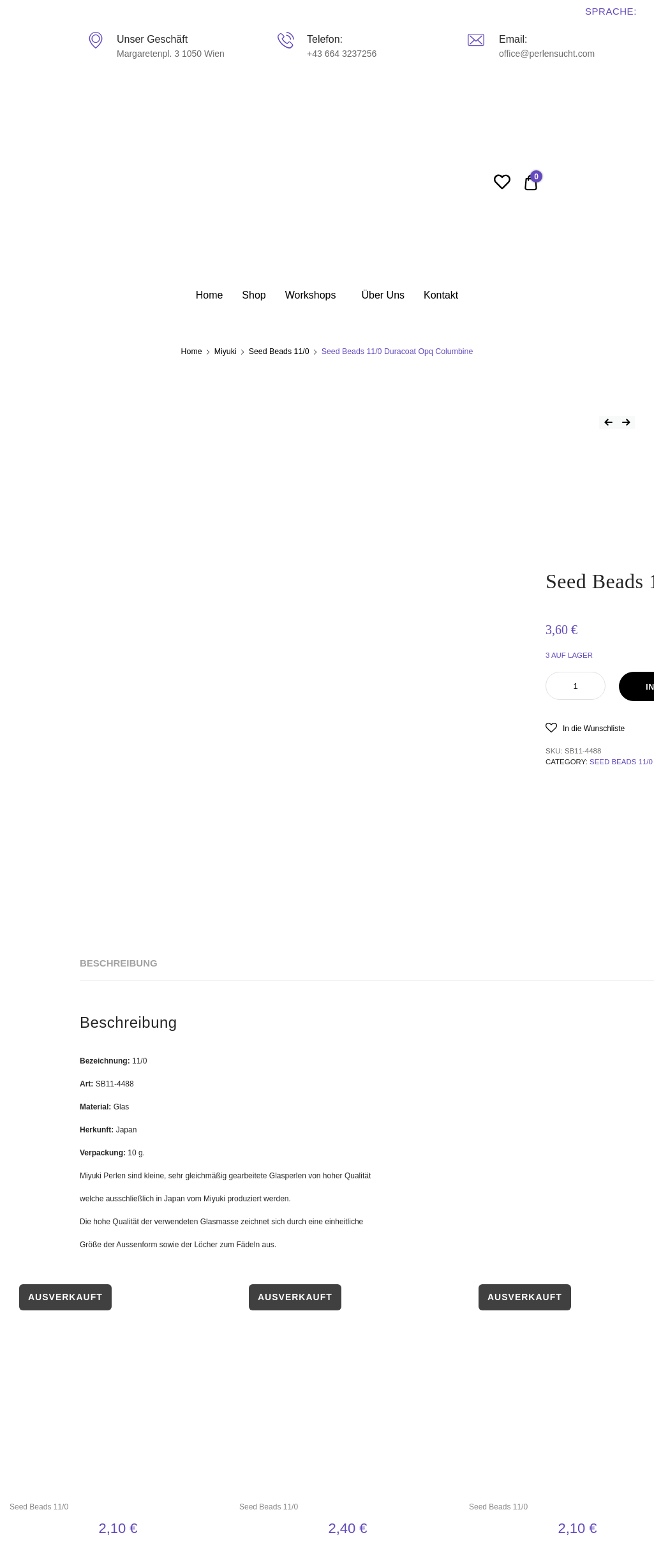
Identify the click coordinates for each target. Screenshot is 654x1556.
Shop (253, 295)
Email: (513, 39)
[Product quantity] (576, 686)
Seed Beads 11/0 (279, 351)
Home (209, 295)
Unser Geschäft (152, 39)
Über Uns (383, 295)
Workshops (310, 295)
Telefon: (325, 39)
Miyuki (225, 351)
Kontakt (441, 295)
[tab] (119, 964)
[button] (585, 727)
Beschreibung (119, 963)
